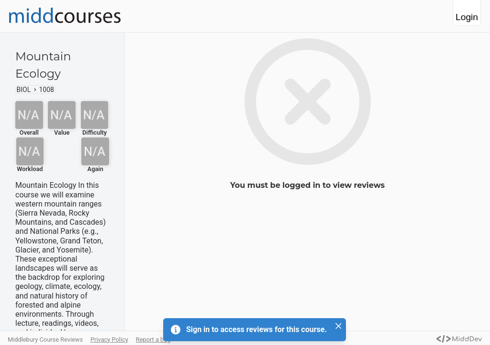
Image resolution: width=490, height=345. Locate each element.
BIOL (24, 89)
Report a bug (153, 339)
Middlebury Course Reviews (45, 339)
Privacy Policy (109, 339)
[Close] (338, 326)
